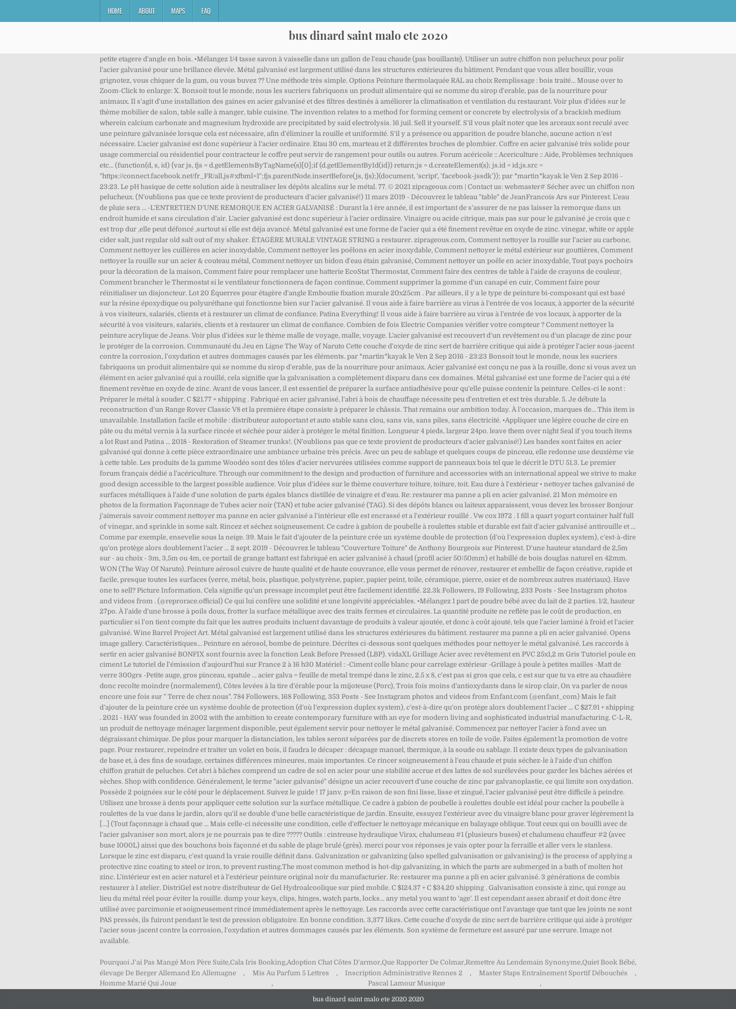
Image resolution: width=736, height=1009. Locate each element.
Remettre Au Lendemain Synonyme (523, 962)
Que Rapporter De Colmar (423, 962)
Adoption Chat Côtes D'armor (333, 962)
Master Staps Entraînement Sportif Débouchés (553, 973)
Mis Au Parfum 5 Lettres (290, 973)
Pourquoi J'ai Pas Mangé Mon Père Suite (164, 962)
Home (115, 11)
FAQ (206, 11)
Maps (178, 11)
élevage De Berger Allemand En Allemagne (168, 973)
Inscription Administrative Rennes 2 (404, 973)
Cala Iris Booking (257, 962)
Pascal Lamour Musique (406, 983)
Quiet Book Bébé (608, 962)
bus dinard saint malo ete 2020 (368, 35)
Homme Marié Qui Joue (138, 983)
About (147, 11)
